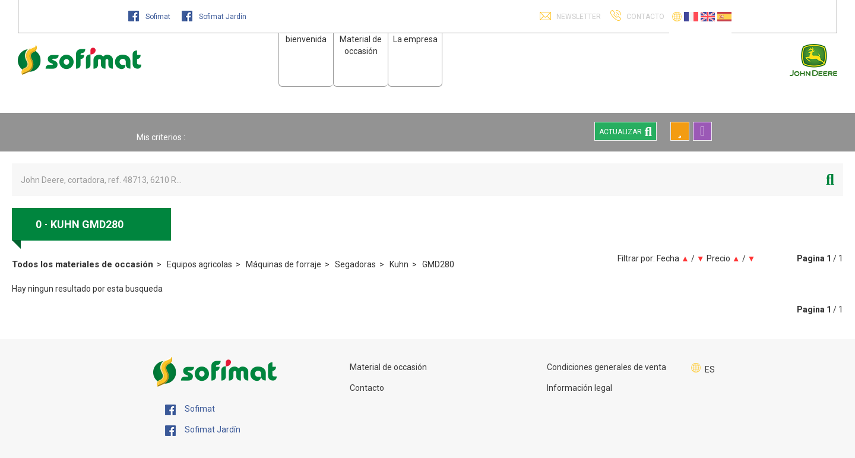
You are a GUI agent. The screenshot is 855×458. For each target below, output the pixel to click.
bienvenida (306, 39)
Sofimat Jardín (214, 16)
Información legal (579, 388)
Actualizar (625, 131)
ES (710, 369)
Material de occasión (388, 367)
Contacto (367, 388)
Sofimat (150, 16)
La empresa (415, 39)
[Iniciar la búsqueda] (830, 179)
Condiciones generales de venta (606, 367)
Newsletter (578, 16)
